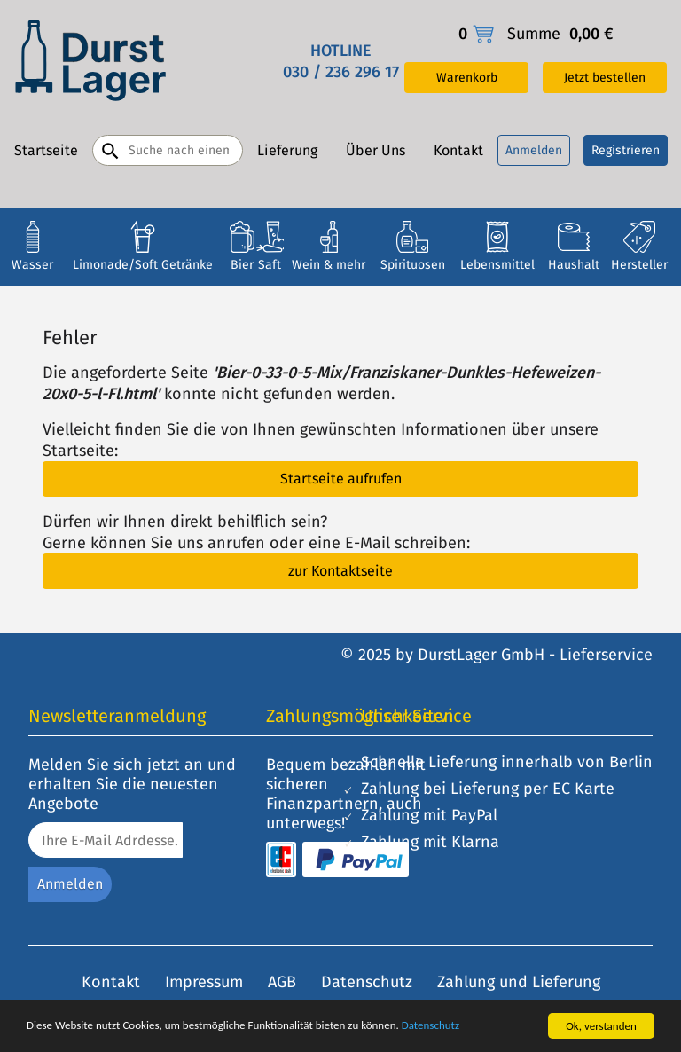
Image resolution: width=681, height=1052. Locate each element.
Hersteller (639, 264)
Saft (269, 264)
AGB (282, 982)
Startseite (46, 150)
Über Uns (375, 150)
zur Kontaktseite (340, 570)
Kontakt (458, 150)
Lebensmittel (497, 264)
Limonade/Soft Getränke (143, 264)
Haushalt (573, 264)
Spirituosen (412, 264)
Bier (242, 264)
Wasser (32, 264)
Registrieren (625, 150)
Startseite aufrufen (341, 478)
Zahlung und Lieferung (518, 982)
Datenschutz (430, 1026)
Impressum (204, 982)
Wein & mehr (328, 264)
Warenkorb (466, 77)
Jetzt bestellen (605, 77)
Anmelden (533, 150)
